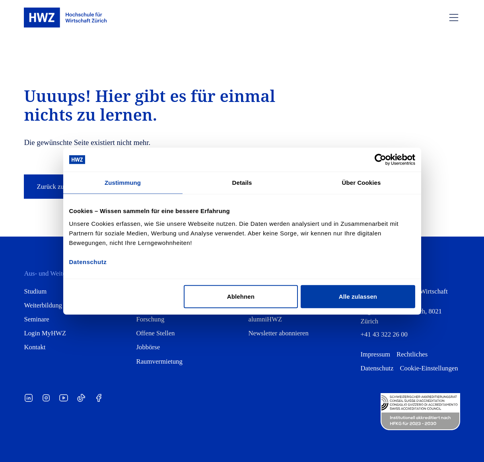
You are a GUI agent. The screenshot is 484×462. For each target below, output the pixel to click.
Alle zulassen (358, 296)
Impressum (376, 354)
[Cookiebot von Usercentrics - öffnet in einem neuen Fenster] (380, 160)
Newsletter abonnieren (279, 333)
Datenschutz (377, 368)
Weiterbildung (43, 305)
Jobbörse (148, 347)
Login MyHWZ (45, 333)
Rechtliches (412, 354)
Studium (35, 291)
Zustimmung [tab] (123, 182)
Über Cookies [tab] (361, 182)
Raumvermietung (159, 361)
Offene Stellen (155, 333)
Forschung (150, 319)
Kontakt (34, 347)
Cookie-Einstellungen (429, 368)
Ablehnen (241, 296)
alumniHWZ (265, 319)
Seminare (36, 319)
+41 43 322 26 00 (384, 334)
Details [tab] (242, 182)
